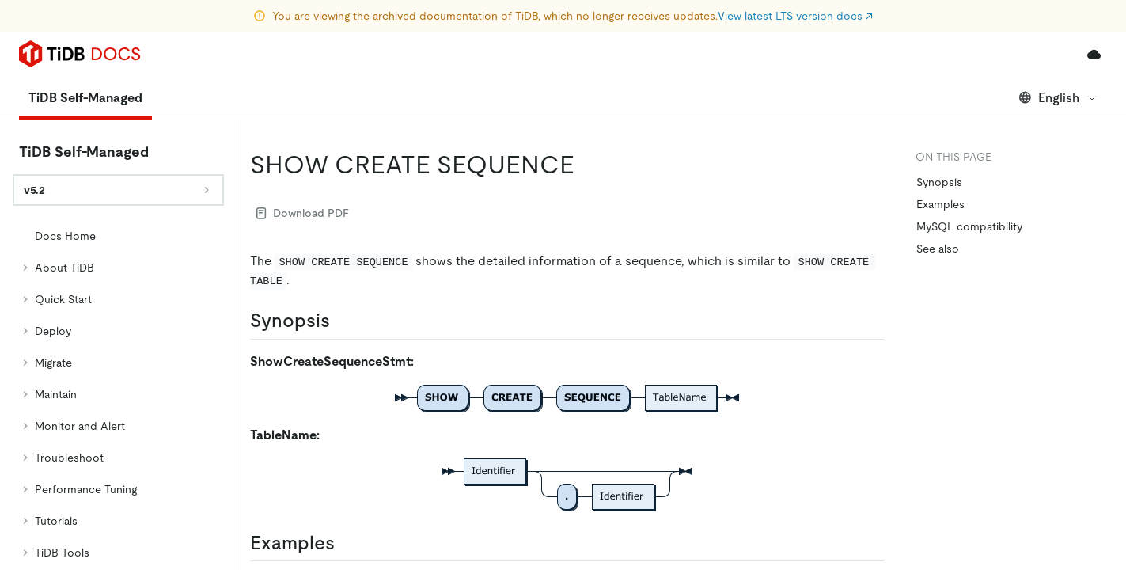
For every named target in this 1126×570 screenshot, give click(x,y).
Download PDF (302, 213)
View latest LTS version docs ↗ (795, 16)
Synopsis (939, 182)
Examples (940, 204)
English (1058, 97)
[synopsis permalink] (342, 320)
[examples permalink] (347, 543)
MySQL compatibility (969, 226)
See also (937, 248)
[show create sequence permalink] (587, 164)
